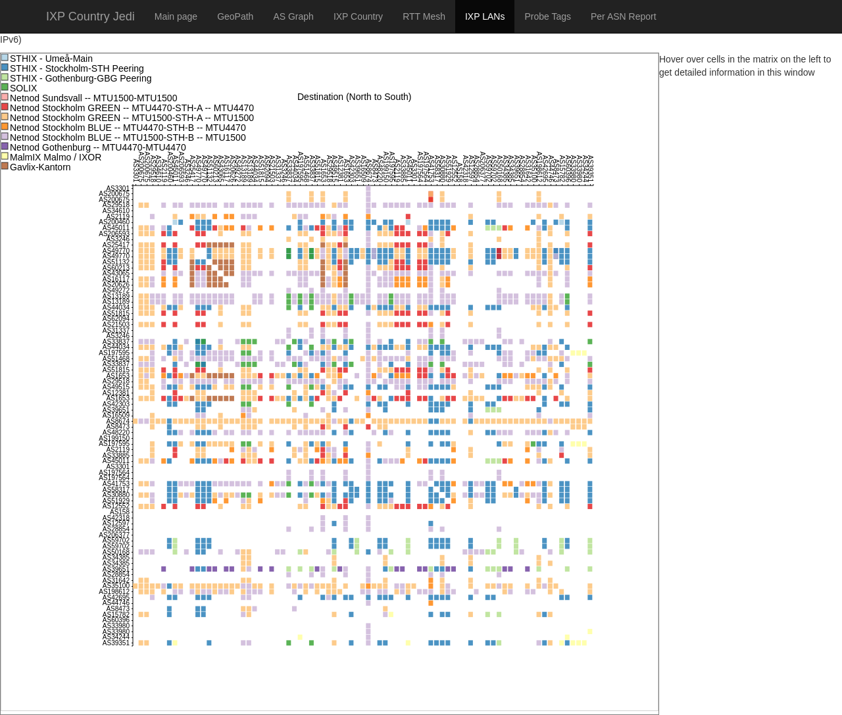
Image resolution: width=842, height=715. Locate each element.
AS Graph (293, 16)
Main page (176, 16)
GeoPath (235, 16)
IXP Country (358, 16)
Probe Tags (547, 16)
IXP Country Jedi (90, 16)
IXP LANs (485, 16)
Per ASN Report (623, 16)
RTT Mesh (424, 16)
